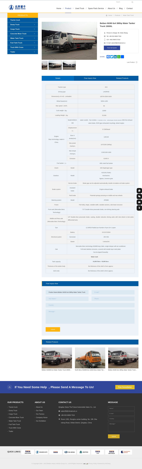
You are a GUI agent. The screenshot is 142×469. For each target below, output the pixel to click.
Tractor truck (15, 20)
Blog (121, 8)
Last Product (131, 62)
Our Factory (40, 414)
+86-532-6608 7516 (115, 36)
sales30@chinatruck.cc (118, 43)
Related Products (122, 78)
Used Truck (79, 8)
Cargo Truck (15, 29)
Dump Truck (14, 24)
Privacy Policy (92, 463)
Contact (130, 8)
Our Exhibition (41, 421)
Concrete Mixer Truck (18, 34)
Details (57, 78)
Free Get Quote (112, 48)
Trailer (12, 52)
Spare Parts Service (96, 8)
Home (58, 8)
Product (68, 8)
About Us (111, 8)
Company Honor (42, 417)
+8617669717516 (114, 39)
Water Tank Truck (128, 15)
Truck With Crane (16, 47)
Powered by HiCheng (103, 463)
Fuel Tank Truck (16, 43)
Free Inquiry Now (90, 78)
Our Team (39, 410)
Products (117, 15)
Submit (53, 329)
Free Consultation (125, 387)
